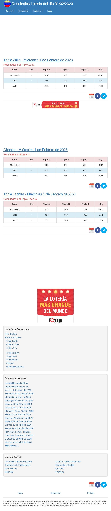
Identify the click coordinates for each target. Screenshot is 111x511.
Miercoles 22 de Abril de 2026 (19, 411)
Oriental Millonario (14, 366)
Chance (9, 363)
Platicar (90, 493)
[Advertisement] (55, 35)
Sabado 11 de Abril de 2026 (18, 438)
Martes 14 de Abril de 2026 (18, 432)
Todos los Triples (13, 337)
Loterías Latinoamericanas (68, 461)
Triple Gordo (11, 341)
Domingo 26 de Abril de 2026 (19, 400)
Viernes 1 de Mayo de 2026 (18, 390)
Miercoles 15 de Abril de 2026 (19, 428)
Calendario (23, 11)
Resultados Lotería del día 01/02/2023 (42, 4)
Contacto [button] (38, 11)
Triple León (11, 356)
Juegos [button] (10, 11)
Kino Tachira (11, 334)
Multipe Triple (12, 344)
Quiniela (59, 468)
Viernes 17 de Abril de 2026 (18, 425)
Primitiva (60, 472)
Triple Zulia (11, 348)
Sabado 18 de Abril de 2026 (18, 421)
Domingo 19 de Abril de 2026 (19, 418)
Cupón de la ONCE (65, 465)
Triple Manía (11, 359)
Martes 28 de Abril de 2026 (18, 397)
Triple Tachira (12, 353)
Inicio (49, 11)
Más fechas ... (12, 445)
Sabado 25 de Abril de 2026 (18, 404)
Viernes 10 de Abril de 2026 (18, 442)
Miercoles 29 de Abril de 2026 (19, 393)
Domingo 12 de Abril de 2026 (19, 435)
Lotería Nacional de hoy (16, 383)
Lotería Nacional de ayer (16, 386)
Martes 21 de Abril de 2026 (18, 414)
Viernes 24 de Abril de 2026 (18, 407)
